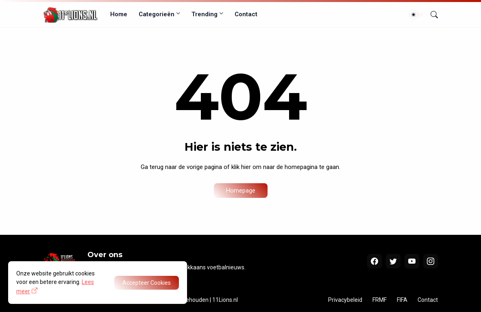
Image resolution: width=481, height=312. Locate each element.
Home (118, 14)
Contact (246, 14)
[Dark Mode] (416, 15)
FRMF (379, 300)
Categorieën (156, 14)
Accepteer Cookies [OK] (146, 283)
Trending (205, 14)
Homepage (240, 190)
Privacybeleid (345, 300)
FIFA (402, 300)
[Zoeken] (431, 15)
